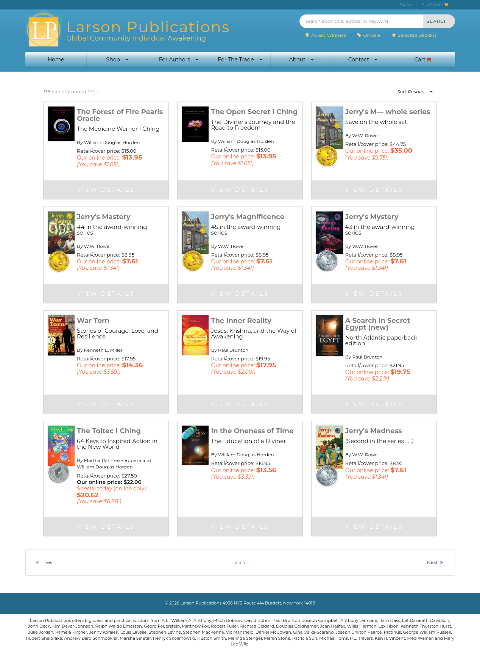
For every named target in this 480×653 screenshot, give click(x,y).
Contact (362, 59)
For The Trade (240, 59)
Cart (423, 59)
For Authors (178, 59)
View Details (106, 189)
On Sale (368, 35)
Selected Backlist (413, 35)
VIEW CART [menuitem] (435, 4)
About (301, 59)
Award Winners (325, 35)
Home (56, 59)
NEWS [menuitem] (406, 4)
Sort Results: (414, 91)
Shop (117, 59)
